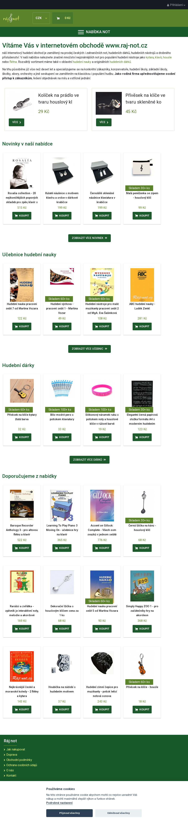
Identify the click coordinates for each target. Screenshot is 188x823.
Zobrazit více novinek (89, 238)
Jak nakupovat (15, 749)
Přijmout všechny (69, 813)
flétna (13, 62)
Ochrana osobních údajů (21, 765)
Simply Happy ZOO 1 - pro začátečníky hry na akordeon (142, 611)
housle (167, 57)
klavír (158, 57)
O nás (10, 770)
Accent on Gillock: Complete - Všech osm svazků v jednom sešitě (102, 530)
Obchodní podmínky (19, 760)
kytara (150, 57)
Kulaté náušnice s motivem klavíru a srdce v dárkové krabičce (62, 198)
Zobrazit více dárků (89, 459)
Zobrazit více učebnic (89, 348)
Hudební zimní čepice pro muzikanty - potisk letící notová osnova (102, 692)
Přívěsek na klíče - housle (142, 687)
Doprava (11, 754)
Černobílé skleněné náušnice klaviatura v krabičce (102, 198)
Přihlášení (176, 5)
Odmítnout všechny (118, 813)
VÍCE (16, 122)
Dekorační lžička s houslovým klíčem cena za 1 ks (62, 611)
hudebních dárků (120, 62)
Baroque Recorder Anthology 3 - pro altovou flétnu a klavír (22, 530)
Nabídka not (94, 32)
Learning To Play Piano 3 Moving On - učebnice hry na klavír (62, 530)
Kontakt (11, 775)
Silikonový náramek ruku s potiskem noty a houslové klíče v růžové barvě (102, 419)
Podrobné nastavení (59, 803)
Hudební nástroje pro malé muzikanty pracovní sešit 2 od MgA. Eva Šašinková (102, 308)
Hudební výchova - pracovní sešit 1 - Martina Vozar (62, 308)
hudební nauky (82, 62)
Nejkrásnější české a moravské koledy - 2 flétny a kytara (21, 692)
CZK (41, 18)
